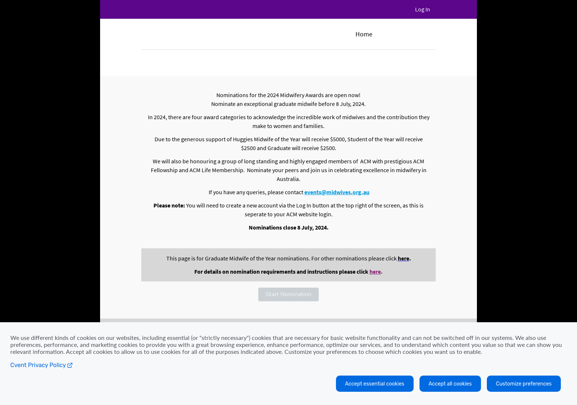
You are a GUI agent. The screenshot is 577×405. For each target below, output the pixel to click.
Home (363, 34)
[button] (288, 294)
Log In (422, 9)
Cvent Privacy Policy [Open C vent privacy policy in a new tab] (41, 365)
